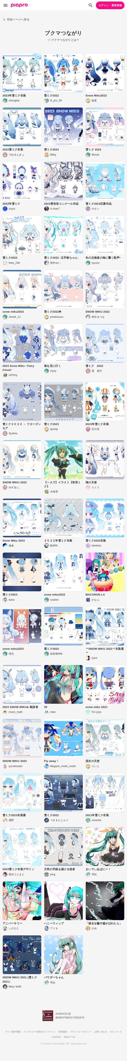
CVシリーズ (116, 1032)
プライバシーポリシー (81, 1032)
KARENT (56, 1037)
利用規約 (62, 1032)
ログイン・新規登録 (110, 5)
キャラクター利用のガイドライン (39, 1032)
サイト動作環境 (13, 1032)
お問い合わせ (100, 1032)
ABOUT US (69, 1037)
